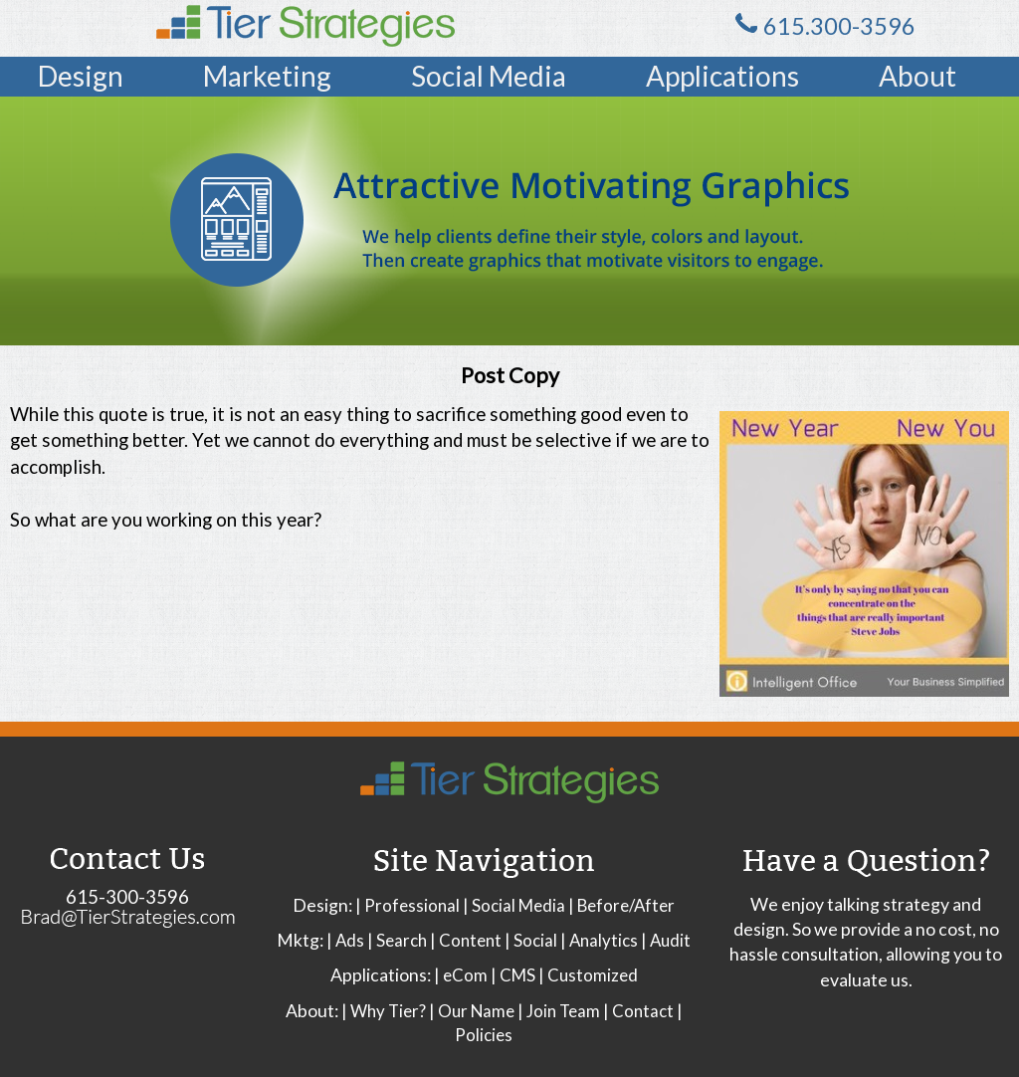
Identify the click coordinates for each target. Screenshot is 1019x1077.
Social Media (488, 76)
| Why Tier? (383, 1010)
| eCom (461, 975)
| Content (466, 940)
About (917, 76)
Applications (722, 76)
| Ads (345, 940)
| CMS (513, 975)
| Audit (666, 940)
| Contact (638, 1010)
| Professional (407, 905)
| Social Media (514, 905)
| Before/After (621, 905)
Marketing (267, 76)
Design (80, 76)
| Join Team (558, 1010)
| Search (397, 940)
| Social (531, 940)
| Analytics (599, 940)
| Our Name (471, 1010)
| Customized (588, 975)
